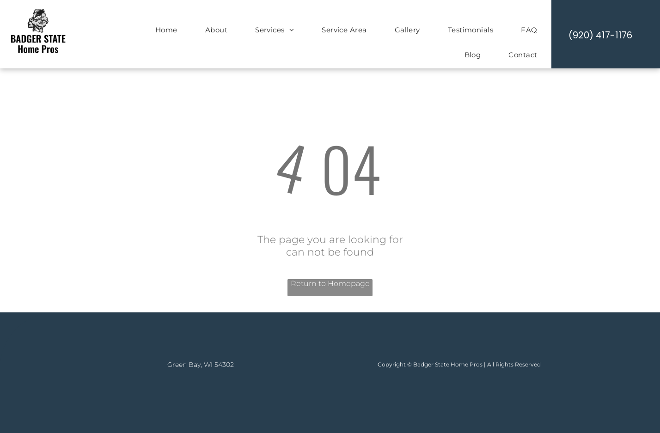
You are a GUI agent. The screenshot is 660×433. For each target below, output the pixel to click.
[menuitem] (166, 30)
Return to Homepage (330, 283)
